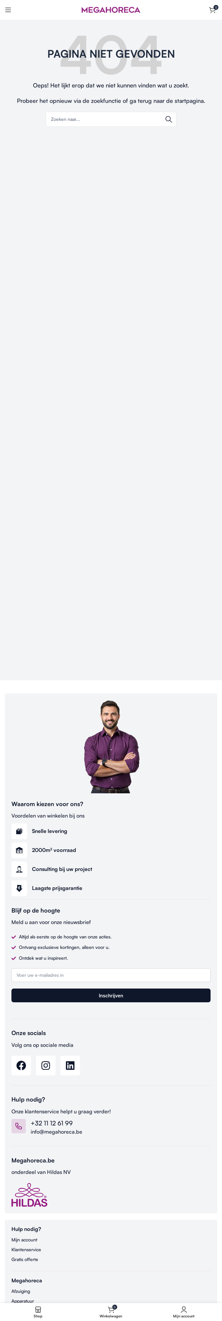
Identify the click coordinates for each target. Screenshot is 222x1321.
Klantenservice (26, 1249)
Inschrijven (111, 995)
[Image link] (29, 1194)
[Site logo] (111, 9)
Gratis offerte (24, 1259)
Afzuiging (20, 1291)
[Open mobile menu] (8, 9)
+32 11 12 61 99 (52, 1123)
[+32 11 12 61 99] (18, 1126)
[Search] (111, 119)
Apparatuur (22, 1301)
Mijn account (24, 1239)
